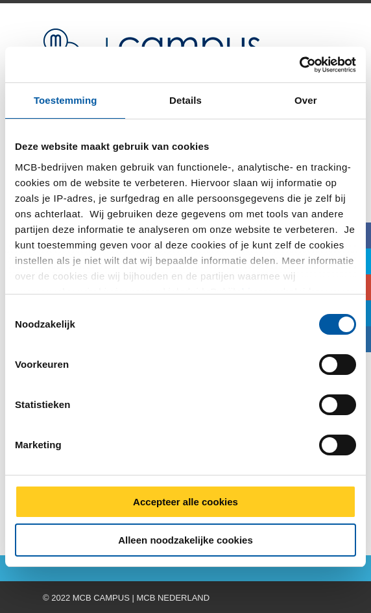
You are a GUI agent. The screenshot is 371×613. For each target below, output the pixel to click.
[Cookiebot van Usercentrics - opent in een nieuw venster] (299, 64)
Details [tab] (185, 100)
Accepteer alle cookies (185, 501)
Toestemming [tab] (65, 100)
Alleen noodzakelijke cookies (185, 540)
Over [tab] (305, 100)
